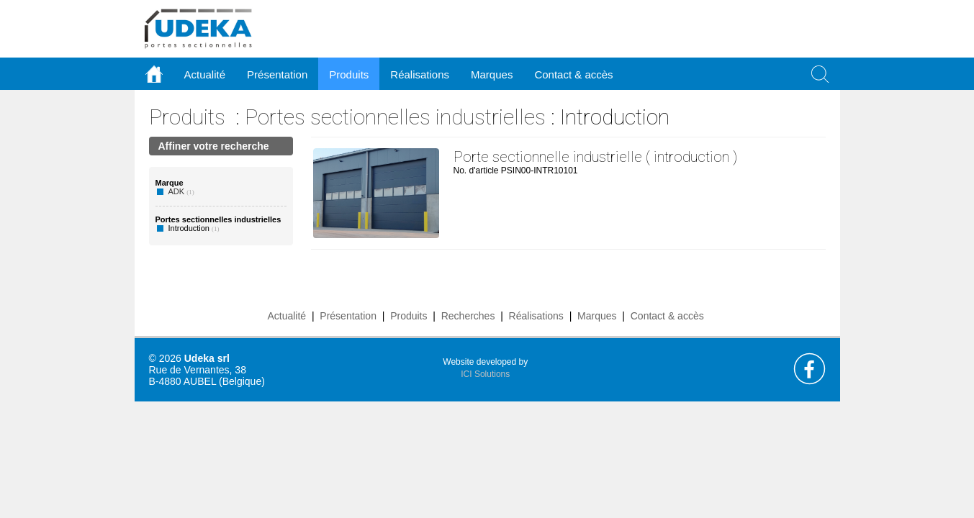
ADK (176, 191)
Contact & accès (573, 74)
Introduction (188, 228)
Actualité (286, 316)
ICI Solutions (485, 374)
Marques (596, 316)
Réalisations (536, 316)
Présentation (348, 316)
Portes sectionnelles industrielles (395, 117)
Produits (187, 117)
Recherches (468, 316)
